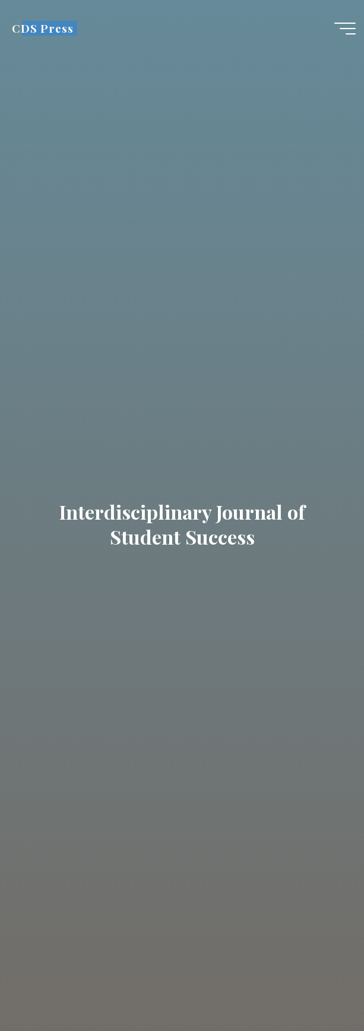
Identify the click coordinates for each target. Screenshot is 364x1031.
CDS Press (42, 28)
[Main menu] (345, 28)
